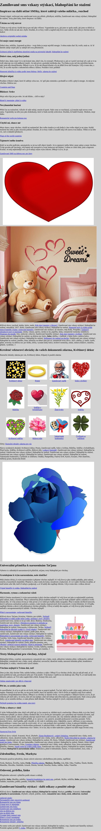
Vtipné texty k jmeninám (9, 804)
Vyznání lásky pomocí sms (10, 815)
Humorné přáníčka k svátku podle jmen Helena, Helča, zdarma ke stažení (28, 72)
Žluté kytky (59, 399)
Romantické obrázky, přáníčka (12, 822)
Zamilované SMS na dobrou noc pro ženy (16, 154)
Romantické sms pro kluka (10, 802)
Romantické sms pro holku (10, 820)
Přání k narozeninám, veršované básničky (16, 612)
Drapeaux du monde (8, 334)
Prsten (37, 373)
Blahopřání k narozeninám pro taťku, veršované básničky (22, 636)
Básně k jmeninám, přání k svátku (13, 100)
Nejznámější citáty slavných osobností (15, 800)
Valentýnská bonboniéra (59, 428)
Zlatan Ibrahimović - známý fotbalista (53, 736)
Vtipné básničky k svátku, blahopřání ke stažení (18, 588)
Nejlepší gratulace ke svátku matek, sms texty (17, 703)
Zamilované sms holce (8, 807)
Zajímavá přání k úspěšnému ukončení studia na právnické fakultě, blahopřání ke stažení (34, 52)
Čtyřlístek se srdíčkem (81, 426)
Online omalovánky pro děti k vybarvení (15, 681)
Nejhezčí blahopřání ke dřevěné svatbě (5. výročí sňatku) (25, 628)
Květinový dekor (15, 370)
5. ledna (22, 828)
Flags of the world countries (11, 136)
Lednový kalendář (50, 450)
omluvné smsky (6, 798)
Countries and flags (7, 87)
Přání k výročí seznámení (10, 817)
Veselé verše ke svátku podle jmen (27, 746)
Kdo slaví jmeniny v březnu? (46, 325)
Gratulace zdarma (32, 744)
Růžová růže (37, 427)
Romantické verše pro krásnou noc (13, 118)
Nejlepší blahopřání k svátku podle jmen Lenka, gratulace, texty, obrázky (24, 617)
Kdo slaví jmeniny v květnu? (71, 334)
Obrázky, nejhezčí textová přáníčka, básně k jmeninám (21, 645)
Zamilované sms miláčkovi (10, 809)
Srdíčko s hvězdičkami (37, 398)
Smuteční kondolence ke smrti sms (39, 779)
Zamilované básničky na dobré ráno (19, 640)
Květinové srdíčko (15, 428)
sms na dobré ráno (7, 813)
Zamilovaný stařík (59, 371)
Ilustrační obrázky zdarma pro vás (18, 444)
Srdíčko (81, 400)
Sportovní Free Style (8, 732)
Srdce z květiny (81, 371)
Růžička (15, 399)
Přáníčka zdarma (37, 763)
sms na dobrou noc (7, 811)
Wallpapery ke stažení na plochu (56, 338)
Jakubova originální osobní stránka (13, 36)
